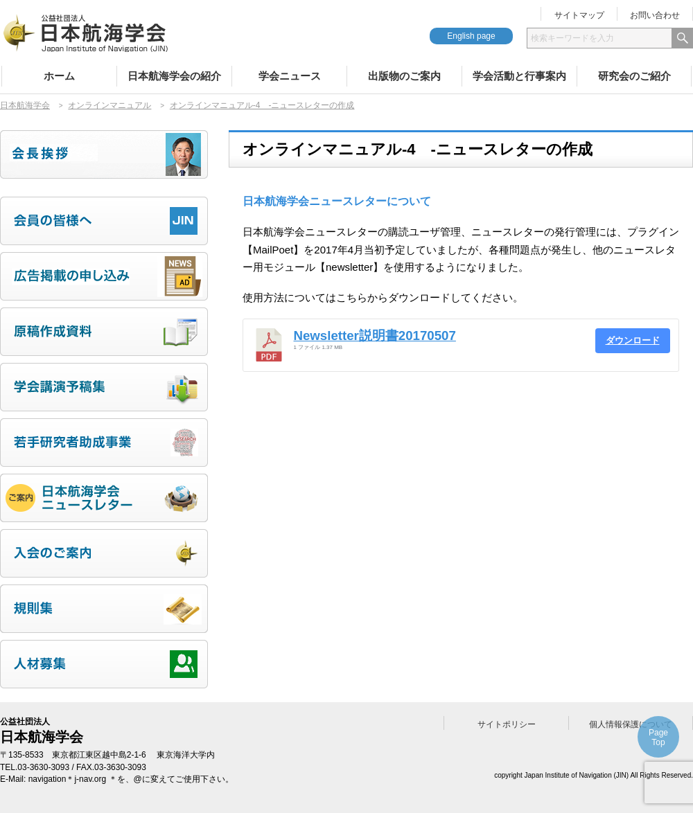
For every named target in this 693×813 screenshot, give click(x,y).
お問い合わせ (655, 15)
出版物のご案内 (404, 76)
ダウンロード (633, 340)
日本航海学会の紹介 (174, 76)
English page (471, 36)
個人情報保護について (630, 724)
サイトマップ (579, 15)
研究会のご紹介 (634, 76)
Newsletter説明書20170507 (375, 335)
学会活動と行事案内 (519, 76)
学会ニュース (289, 76)
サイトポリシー (506, 724)
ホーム (59, 76)
